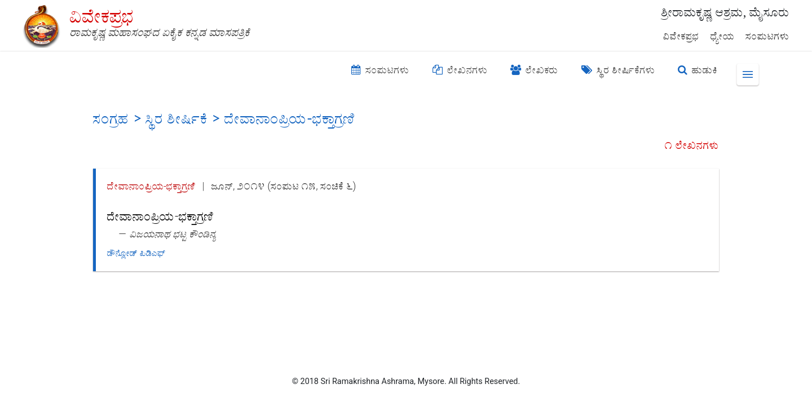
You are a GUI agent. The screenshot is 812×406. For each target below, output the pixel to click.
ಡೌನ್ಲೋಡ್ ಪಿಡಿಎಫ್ (136, 253)
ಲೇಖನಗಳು (460, 70)
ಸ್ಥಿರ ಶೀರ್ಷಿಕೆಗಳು (618, 70)
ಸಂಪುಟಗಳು (767, 36)
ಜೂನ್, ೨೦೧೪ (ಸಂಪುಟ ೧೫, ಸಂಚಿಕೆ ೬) (283, 186)
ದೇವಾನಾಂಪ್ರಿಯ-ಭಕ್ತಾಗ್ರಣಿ (151, 186)
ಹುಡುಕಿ (697, 70)
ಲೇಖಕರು (534, 70)
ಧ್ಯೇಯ (722, 36)
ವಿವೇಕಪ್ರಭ (681, 36)
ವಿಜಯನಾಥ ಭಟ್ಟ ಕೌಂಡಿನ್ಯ (173, 234)
